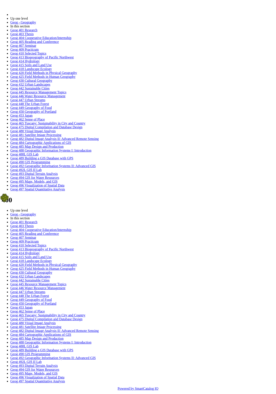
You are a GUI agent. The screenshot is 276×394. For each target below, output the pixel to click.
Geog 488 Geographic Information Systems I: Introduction (50, 150)
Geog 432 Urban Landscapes (30, 84)
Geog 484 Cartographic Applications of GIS (40, 142)
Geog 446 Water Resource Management (37, 96)
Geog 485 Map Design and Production (37, 146)
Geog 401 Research (23, 30)
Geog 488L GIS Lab (24, 154)
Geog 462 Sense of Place (27, 119)
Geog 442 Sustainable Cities (30, 88)
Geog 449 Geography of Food (31, 108)
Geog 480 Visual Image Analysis (33, 131)
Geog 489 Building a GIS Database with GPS (41, 158)
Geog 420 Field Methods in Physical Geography (43, 73)
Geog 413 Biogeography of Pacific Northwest (42, 57)
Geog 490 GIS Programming (30, 162)
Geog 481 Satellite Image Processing (35, 135)
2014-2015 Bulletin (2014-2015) (32, 14)
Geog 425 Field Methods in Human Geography (42, 76)
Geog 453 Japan (21, 115)
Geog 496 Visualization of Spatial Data (37, 185)
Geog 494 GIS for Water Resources (34, 177)
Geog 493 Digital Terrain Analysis (34, 174)
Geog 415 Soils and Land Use (31, 65)
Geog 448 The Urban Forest (29, 104)
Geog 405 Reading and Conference (34, 42)
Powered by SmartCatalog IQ (138, 388)
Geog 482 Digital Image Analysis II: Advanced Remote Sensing (54, 139)
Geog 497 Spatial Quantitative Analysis (37, 189)
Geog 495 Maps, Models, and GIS (34, 181)
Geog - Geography (23, 22)
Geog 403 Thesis (22, 34)
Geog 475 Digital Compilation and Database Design (46, 127)
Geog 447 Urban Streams (27, 100)
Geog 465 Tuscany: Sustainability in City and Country (47, 123)
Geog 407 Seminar (23, 45)
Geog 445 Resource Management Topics (38, 92)
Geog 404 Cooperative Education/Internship (40, 38)
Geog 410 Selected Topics (28, 53)
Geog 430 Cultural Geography (31, 80)
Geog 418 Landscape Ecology (31, 69)
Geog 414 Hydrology (25, 61)
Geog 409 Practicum (24, 49)
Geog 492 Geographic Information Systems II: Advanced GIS (53, 166)
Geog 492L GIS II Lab (26, 170)
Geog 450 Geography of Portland (33, 111)
